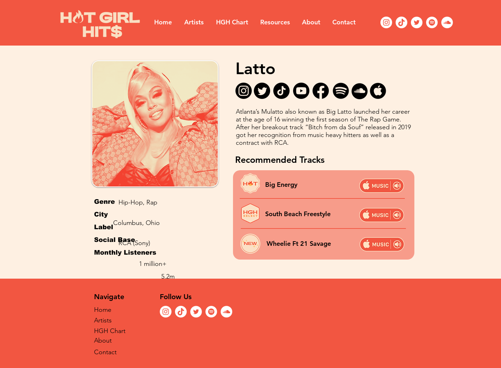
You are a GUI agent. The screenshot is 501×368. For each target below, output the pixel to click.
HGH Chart (110, 331)
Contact (105, 352)
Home (102, 310)
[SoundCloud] (447, 22)
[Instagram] (386, 22)
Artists (103, 320)
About (103, 340)
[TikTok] (401, 22)
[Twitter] (417, 22)
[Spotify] (432, 22)
